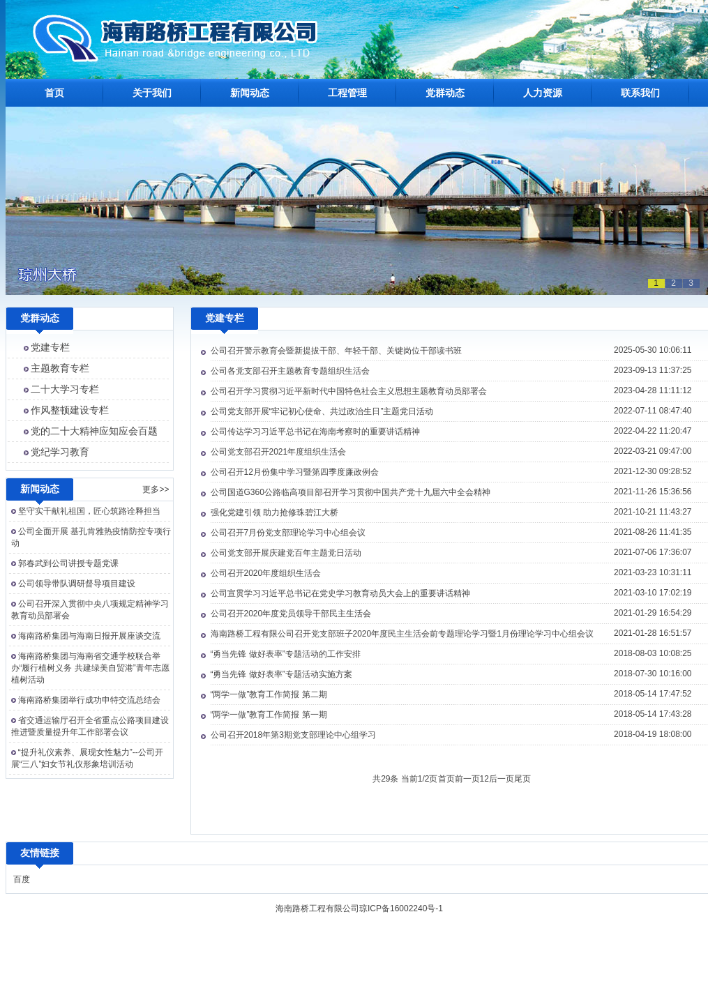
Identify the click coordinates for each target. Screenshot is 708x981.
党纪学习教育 (60, 451)
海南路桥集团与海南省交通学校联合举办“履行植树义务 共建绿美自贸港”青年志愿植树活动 (90, 668)
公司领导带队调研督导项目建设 (76, 583)
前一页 (467, 779)
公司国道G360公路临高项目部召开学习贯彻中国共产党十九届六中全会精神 (350, 492)
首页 (54, 92)
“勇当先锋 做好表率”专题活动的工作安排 (286, 654)
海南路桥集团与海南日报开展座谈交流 (89, 636)
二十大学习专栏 (65, 389)
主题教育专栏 (60, 368)
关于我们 (152, 92)
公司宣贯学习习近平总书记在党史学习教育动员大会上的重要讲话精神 (340, 593)
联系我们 (640, 92)
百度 (21, 879)
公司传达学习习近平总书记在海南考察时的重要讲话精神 (315, 431)
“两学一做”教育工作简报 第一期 (269, 715)
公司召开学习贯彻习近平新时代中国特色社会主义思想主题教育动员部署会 (349, 391)
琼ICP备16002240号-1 (401, 908)
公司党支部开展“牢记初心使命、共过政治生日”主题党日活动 (322, 411)
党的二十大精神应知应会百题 (94, 430)
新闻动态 (249, 92)
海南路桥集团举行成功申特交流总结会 (89, 700)
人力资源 (542, 92)
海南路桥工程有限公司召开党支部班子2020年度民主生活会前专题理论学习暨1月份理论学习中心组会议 (402, 634)
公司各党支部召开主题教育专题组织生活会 (290, 371)
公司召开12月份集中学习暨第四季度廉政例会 (295, 472)
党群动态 (445, 92)
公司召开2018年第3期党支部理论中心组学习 (293, 735)
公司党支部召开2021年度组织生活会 (279, 452)
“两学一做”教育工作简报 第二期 (269, 694)
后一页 (501, 779)
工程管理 (347, 92)
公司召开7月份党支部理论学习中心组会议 (288, 533)
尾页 (522, 779)
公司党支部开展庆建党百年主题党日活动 (286, 553)
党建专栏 (50, 347)
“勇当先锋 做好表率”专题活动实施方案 (281, 674)
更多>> (155, 489)
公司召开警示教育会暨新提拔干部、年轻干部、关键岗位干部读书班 (336, 351)
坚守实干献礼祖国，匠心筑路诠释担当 (89, 511)
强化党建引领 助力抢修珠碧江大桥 (274, 512)
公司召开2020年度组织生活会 (266, 573)
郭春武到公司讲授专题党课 (68, 563)
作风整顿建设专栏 (70, 410)
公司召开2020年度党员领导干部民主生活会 (291, 613)
